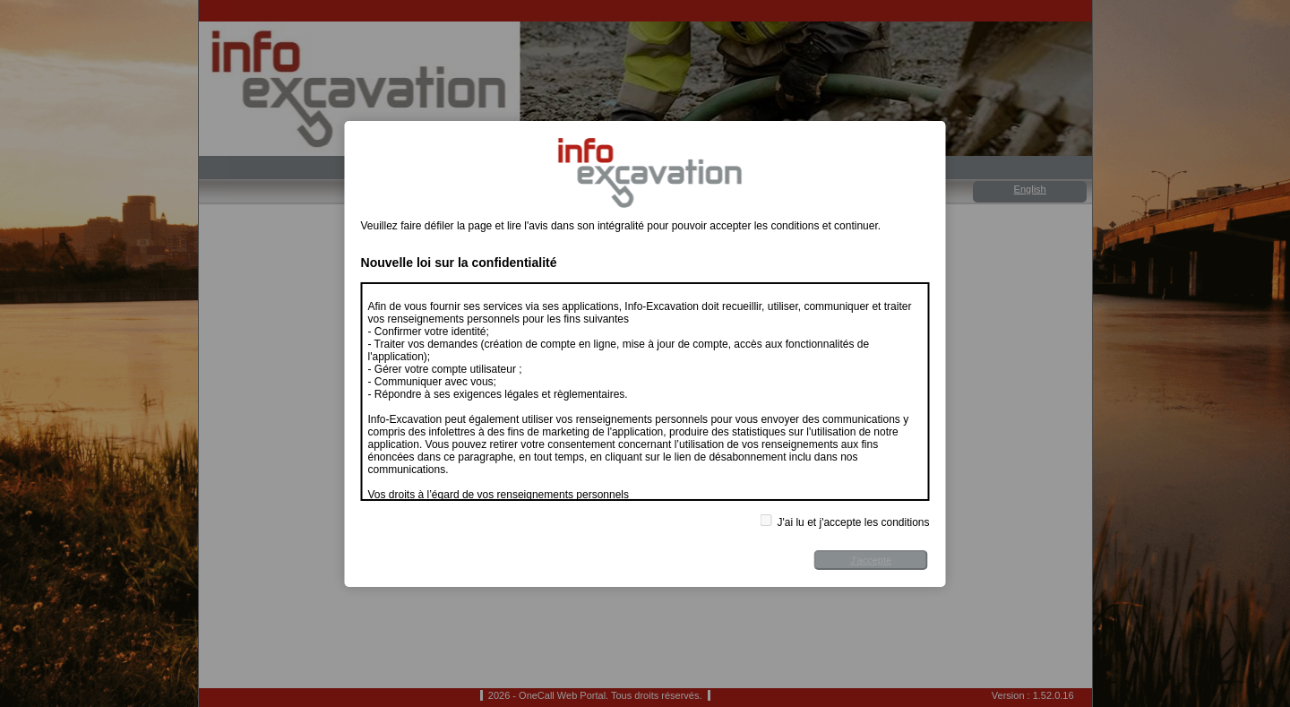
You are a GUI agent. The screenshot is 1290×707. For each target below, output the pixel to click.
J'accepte (870, 560)
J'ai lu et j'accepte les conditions (844, 521)
